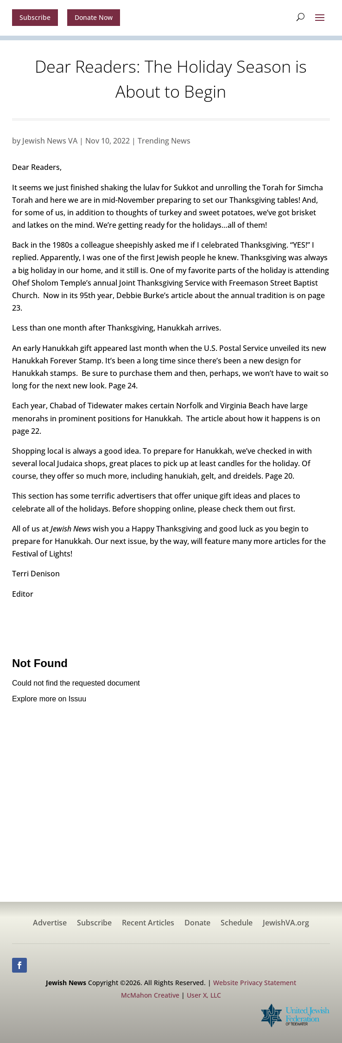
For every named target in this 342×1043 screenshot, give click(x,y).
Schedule (237, 923)
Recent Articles (148, 923)
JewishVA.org (286, 923)
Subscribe (35, 17)
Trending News (164, 141)
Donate (197, 923)
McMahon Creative (150, 995)
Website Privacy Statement (254, 982)
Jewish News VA (49, 141)
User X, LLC (204, 995)
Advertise (50, 923)
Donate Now (94, 17)
